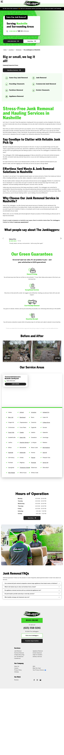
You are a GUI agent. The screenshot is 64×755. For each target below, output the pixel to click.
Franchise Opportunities (32, 640)
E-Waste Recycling (19, 654)
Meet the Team (37, 668)
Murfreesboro (46, 447)
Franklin (22, 432)
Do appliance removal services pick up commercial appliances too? (32, 590)
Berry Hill (10, 417)
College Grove (46, 422)
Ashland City (46, 412)
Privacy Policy (18, 670)
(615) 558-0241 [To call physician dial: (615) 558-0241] (11, 380)
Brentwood (22, 417)
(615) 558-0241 (13, 41)
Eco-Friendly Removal (32, 305)
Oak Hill (45, 452)
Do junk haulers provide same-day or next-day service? (32, 593)
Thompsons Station (25, 467)
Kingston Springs (24, 442)
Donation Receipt (32, 319)
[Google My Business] (40, 680)
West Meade (11, 472)
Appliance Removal (38, 651)
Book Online (32, 620)
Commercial (17, 658)
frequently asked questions (38, 577)
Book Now (32, 41)
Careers (16, 668)
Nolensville (22, 452)
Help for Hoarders (37, 654)
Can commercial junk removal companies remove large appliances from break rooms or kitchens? (32, 583)
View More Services (14, 70)
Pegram (33, 457)
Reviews (16, 679)
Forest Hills (11, 432)
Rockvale (33, 462)
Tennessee (18, 49)
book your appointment (21, 222)
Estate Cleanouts (37, 652)
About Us (16, 666)
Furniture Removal (19, 652)
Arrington (33, 412)
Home (5, 49)
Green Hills (22, 437)
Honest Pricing (32, 274)
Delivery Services (37, 656)
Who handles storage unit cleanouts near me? (32, 597)
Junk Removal (17, 651)
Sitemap (16, 672)
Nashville (44, 180)
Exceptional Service (32, 290)
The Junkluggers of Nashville (31, 49)
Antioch (22, 412)
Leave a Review (15, 384)
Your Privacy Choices (39, 670)
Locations (11, 49)
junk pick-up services (24, 155)
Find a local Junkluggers (32, 635)
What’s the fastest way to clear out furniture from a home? (32, 586)
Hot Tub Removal (18, 656)
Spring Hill (45, 462)
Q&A (34, 666)
